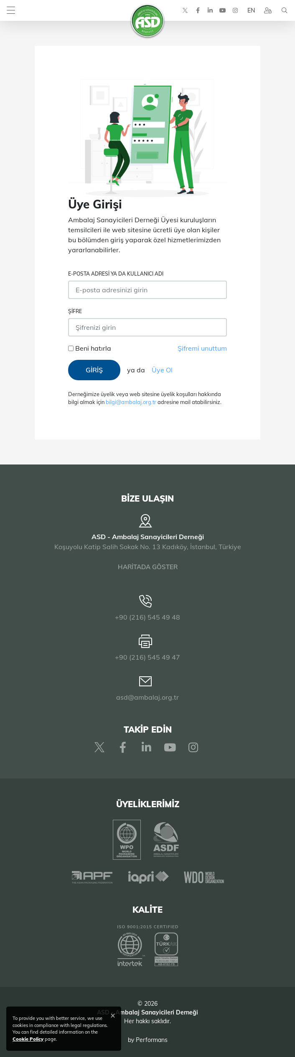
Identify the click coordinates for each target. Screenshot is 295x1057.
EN (251, 10)
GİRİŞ (94, 370)
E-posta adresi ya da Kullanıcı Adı (115, 274)
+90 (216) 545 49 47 (147, 657)
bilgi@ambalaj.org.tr (131, 402)
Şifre (75, 311)
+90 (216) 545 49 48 (147, 617)
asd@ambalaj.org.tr (147, 697)
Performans (152, 1040)
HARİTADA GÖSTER (148, 567)
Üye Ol (162, 370)
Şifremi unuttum (202, 348)
